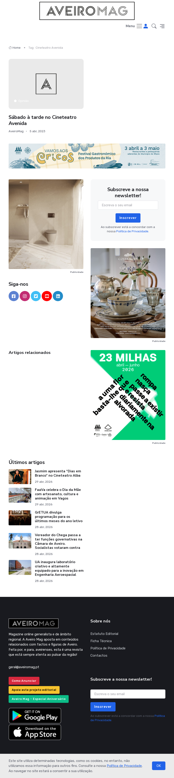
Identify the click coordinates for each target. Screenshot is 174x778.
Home (15, 47)
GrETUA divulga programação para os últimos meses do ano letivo (58, 516)
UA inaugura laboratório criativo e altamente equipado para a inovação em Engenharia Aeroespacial (59, 568)
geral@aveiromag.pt (24, 667)
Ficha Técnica (101, 641)
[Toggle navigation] (134, 26)
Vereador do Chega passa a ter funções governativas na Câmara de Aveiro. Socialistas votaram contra (58, 541)
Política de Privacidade (124, 766)
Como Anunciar (24, 680)
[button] (154, 26)
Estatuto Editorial (104, 634)
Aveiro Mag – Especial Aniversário (39, 699)
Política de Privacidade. (132, 231)
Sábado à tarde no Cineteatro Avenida (43, 120)
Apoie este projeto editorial (34, 690)
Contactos (98, 655)
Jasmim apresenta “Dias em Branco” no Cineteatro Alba (58, 473)
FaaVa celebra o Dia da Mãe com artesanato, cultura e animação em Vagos (58, 494)
